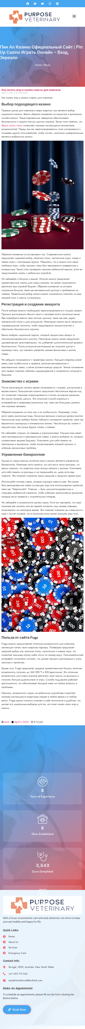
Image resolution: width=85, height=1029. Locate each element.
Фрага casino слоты (12, 125)
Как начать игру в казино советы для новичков (31, 89)
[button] (74, 16)
